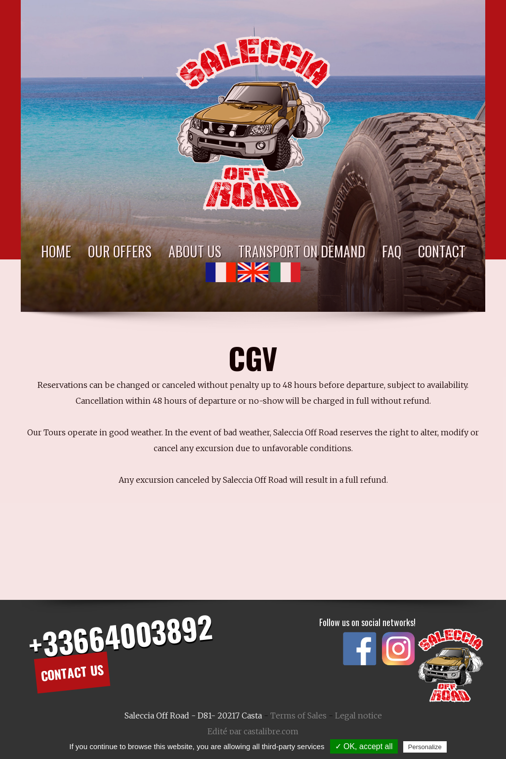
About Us (195, 251)
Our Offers (120, 251)
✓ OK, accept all (364, 746)
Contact (441, 251)
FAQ (391, 251)
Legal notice (358, 715)
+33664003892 (120, 635)
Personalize (425, 747)
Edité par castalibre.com (253, 731)
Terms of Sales (298, 715)
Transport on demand (301, 251)
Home (56, 251)
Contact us (72, 672)
